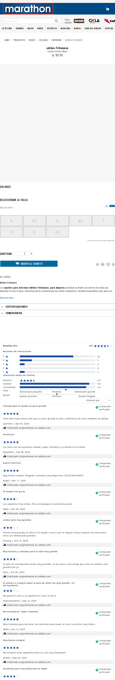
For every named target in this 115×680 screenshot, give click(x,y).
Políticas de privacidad (18, 664)
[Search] (56, 25)
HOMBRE (20, 32)
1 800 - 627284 (15, 645)
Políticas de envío (16, 660)
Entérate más (7, 190)
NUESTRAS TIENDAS (51, 618)
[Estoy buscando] (27, 25)
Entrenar (56, 44)
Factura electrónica (17, 668)
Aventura (65, 32)
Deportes (52, 32)
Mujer (30, 32)
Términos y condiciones (18, 656)
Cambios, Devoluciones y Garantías (24, 652)
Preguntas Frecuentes (18, 633)
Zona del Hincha (92, 32)
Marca (77, 32)
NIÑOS (40, 32)
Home (7, 44)
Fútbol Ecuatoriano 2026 (19, 622)
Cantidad (6, 146)
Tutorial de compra (17, 640)
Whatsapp (13, 648)
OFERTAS (109, 32)
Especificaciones (17, 199)
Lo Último (7, 32)
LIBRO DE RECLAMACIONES (55, 629)
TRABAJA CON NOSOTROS (54, 624)
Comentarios (14, 205)
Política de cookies (17, 672)
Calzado (43, 44)
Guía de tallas (6, 100)
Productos (19, 44)
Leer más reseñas (57, 592)
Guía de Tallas (15, 637)
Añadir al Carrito (29, 156)
